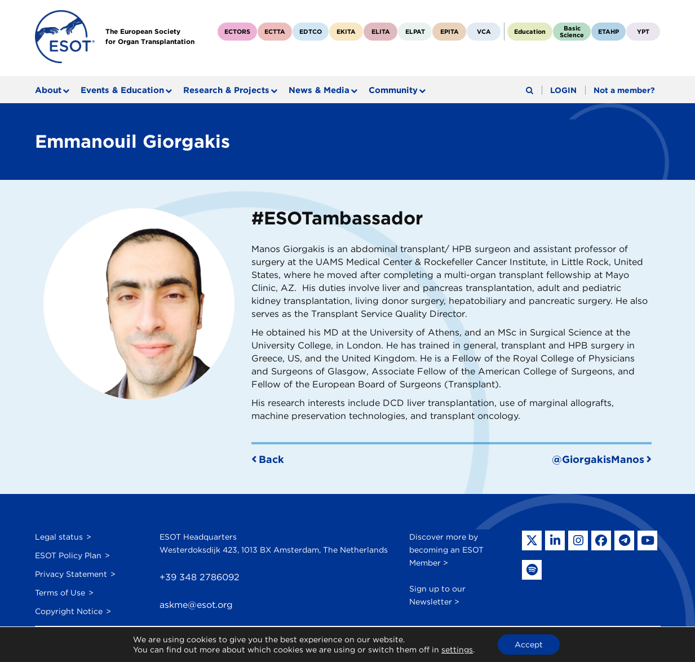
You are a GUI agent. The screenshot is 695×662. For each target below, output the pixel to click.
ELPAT (415, 32)
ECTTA (274, 32)
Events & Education (122, 90)
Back (271, 459)
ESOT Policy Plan (68, 555)
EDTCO (310, 32)
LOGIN (563, 90)
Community (393, 90)
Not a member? (624, 90)
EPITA (449, 32)
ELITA (380, 32)
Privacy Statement (71, 574)
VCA (484, 32)
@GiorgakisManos (598, 459)
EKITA (346, 32)
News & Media (319, 90)
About (48, 90)
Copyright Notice (69, 611)
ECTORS (237, 32)
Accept (529, 644)
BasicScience (572, 31)
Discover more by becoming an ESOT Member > (446, 549)
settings (457, 649)
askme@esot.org (196, 604)
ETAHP (608, 32)
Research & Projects (226, 90)
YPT (643, 32)
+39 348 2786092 (200, 577)
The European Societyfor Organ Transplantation (149, 36)
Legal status (59, 536)
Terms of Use (60, 592)
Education (530, 32)
